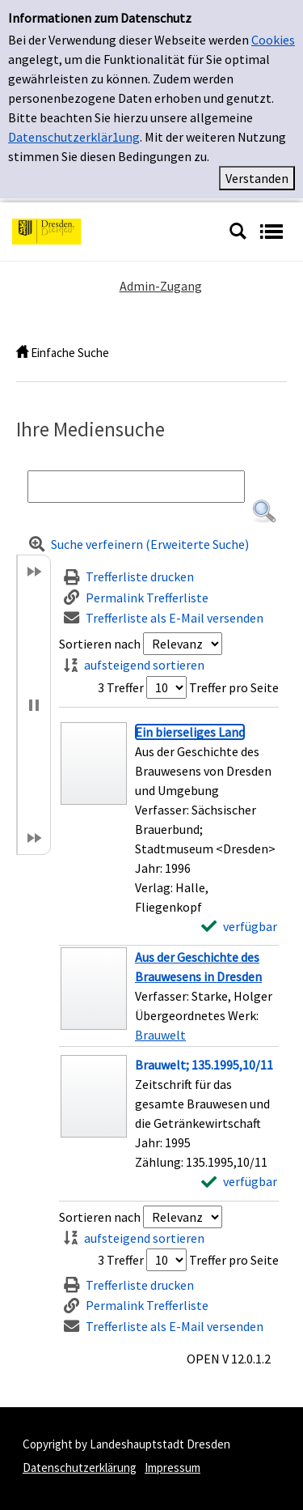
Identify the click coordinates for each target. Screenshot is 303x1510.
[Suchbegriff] (136, 486)
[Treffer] (169, 996)
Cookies (273, 40)
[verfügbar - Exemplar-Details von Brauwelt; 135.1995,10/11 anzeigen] (239, 1181)
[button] (264, 511)
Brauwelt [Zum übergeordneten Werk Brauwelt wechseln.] (160, 1035)
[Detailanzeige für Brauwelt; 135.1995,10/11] (204, 1065)
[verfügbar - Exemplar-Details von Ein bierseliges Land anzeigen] (239, 926)
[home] (22, 352)
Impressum (172, 1467)
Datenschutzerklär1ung (74, 137)
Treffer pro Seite (234, 687)
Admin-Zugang (161, 286)
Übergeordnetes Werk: (197, 1015)
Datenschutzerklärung (80, 1467)
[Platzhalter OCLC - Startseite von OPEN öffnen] (114, 230)
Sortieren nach (100, 644)
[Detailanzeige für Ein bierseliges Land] (190, 732)
